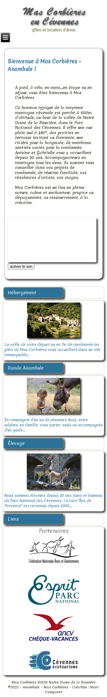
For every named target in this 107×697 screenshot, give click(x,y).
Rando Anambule (25, 368)
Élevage (16, 443)
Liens (13, 519)
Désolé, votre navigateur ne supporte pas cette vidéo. (52, 240)
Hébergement (22, 292)
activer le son (21, 266)
